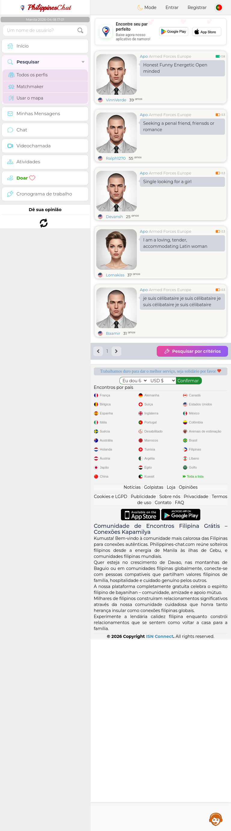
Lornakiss (115, 274)
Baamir (113, 333)
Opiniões (188, 679)
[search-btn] (80, 30)
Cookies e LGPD (110, 688)
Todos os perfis (28, 75)
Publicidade (143, 688)
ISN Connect (160, 828)
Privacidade (196, 688)
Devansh (114, 216)
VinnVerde (116, 99)
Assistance (216, 818)
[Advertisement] (160, 31)
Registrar (197, 7)
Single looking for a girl (167, 181)
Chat (45, 7)
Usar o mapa (25, 98)
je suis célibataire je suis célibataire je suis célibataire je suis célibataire (182, 301)
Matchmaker (26, 87)
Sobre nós (169, 688)
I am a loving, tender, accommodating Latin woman (175, 243)
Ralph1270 (116, 158)
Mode (146, 8)
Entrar (171, 7)
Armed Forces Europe (170, 56)
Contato (163, 694)
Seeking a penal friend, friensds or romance (178, 126)
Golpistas (153, 679)
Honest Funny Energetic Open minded (175, 68)
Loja (171, 679)
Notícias (132, 679)
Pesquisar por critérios (192, 351)
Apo (144, 56)
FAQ (179, 694)
